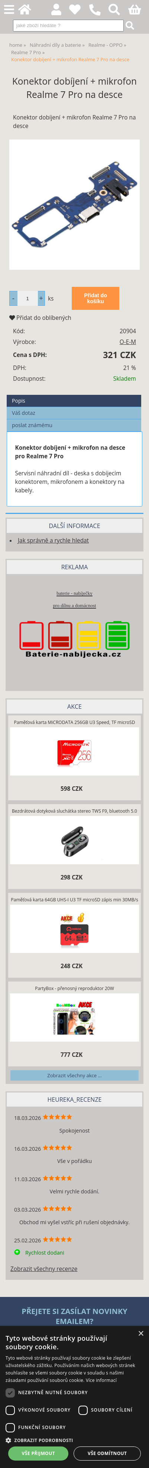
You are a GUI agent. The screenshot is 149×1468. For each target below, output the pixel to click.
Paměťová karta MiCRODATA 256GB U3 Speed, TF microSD (74, 722)
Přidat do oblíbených (40, 318)
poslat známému (32, 425)
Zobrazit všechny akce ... (74, 1075)
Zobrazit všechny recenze (43, 1269)
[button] (74, 1440)
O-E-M (128, 342)
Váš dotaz (23, 412)
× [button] (140, 1334)
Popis (18, 400)
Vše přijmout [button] (38, 1453)
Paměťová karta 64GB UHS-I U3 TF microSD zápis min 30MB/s (74, 900)
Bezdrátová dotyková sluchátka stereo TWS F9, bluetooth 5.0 (74, 811)
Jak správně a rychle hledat (53, 540)
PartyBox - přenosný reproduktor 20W (74, 988)
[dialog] (74, 1397)
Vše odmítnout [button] (107, 1453)
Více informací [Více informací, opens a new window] (101, 1380)
